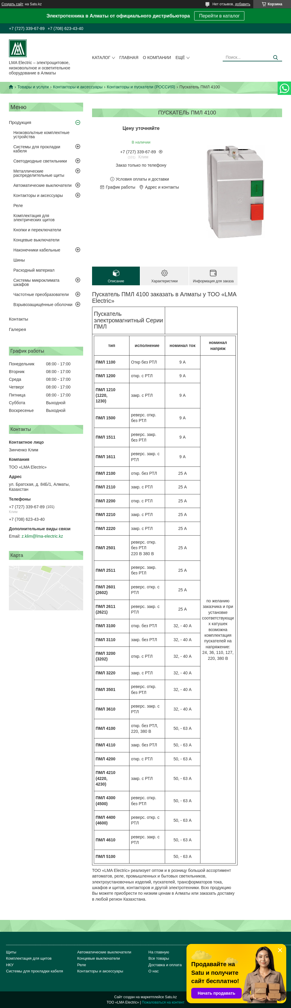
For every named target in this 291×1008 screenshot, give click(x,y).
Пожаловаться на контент (163, 1002)
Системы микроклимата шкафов (36, 282)
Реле (18, 205)
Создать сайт (12, 4)
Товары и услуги (33, 87)
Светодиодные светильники (40, 161)
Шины (19, 260)
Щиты (11, 952)
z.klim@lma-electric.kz (42, 536)
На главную (158, 952)
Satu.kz (171, 997)
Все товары (158, 958)
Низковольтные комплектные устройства (41, 134)
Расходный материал (33, 270)
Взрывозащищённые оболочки (42, 304)
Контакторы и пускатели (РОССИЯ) (141, 87)
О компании (157, 57)
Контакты (18, 318)
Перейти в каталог (219, 15)
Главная (128, 57)
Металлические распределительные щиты (38, 173)
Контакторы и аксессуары (78, 87)
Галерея (17, 329)
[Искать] (275, 57)
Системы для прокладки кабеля (36, 148)
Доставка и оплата (165, 965)
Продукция (20, 122)
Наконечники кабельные (36, 250)
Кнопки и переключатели (37, 229)
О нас (153, 971)
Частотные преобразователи (41, 294)
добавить (242, 4)
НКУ (9, 965)
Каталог (101, 57)
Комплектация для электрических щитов (34, 217)
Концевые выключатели (36, 240)
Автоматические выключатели (42, 185)
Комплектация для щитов (29, 958)
